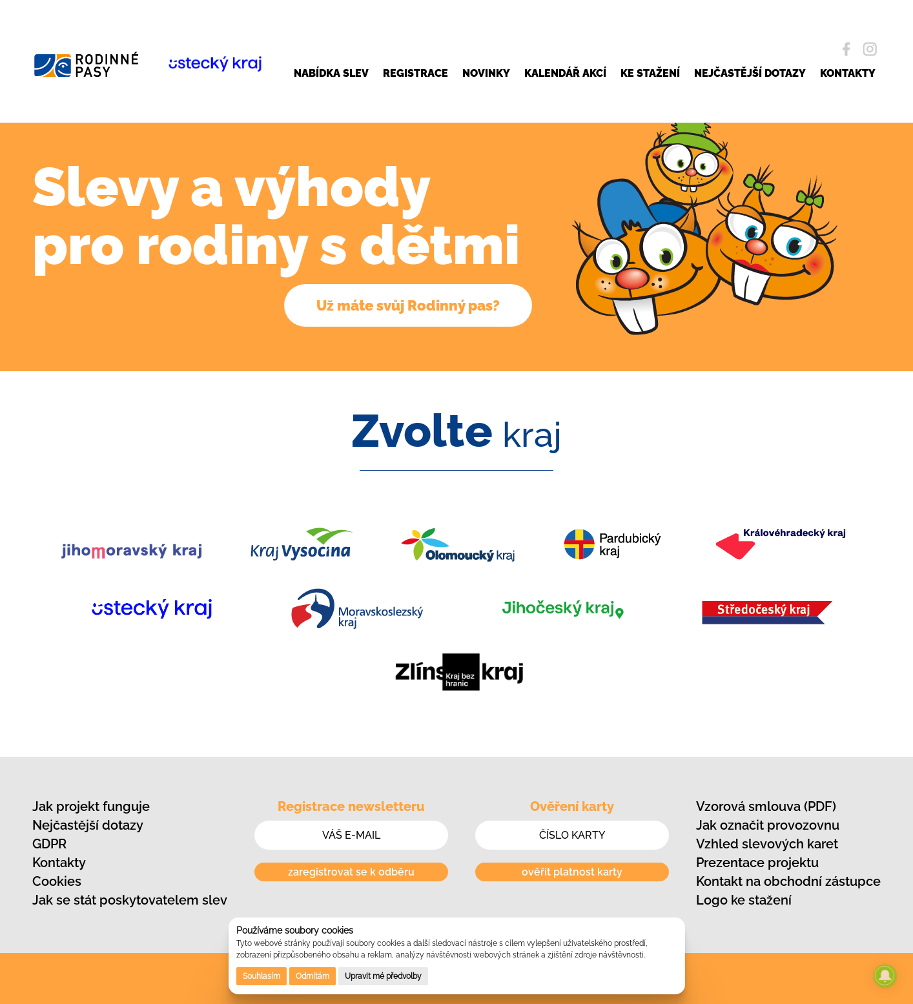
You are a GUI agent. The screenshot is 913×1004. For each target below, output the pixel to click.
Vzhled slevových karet (767, 844)
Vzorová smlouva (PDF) (766, 806)
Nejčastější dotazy (87, 825)
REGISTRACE (415, 73)
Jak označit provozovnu (767, 825)
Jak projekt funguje (91, 806)
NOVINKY (486, 73)
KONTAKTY (848, 73)
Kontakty (59, 862)
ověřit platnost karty (572, 872)
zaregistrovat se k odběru (351, 872)
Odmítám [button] (312, 976)
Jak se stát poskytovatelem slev (129, 900)
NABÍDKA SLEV (331, 73)
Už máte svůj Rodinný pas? (408, 305)
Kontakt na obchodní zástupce (788, 881)
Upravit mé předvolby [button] (383, 976)
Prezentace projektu (757, 862)
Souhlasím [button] (261, 976)
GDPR (49, 844)
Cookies (56, 881)
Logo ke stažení (744, 900)
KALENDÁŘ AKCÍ (565, 73)
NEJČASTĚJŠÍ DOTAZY (750, 73)
